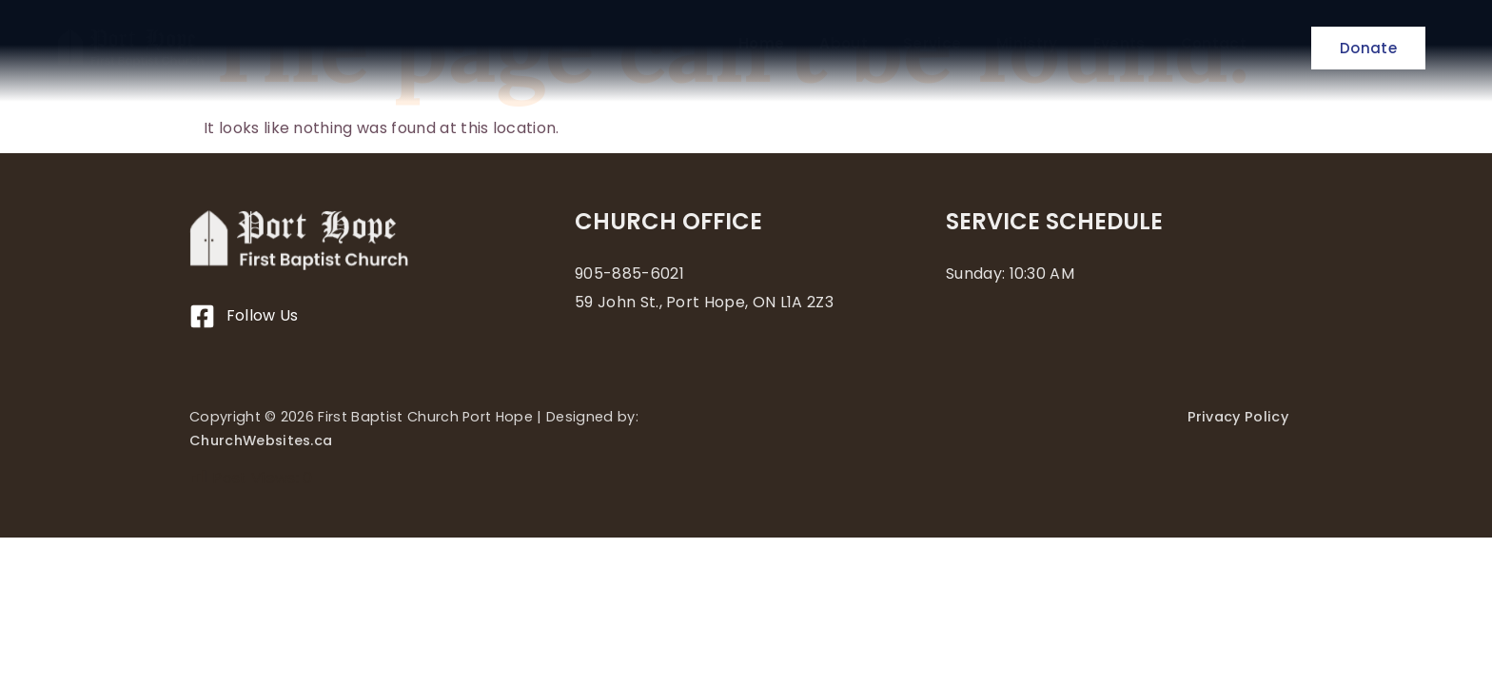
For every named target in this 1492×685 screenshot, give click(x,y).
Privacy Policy (1238, 416)
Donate (1368, 48)
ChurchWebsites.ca (260, 440)
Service (932, 43)
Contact (1214, 43)
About (843, 43)
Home (761, 43)
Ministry (1027, 43)
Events (1119, 43)
